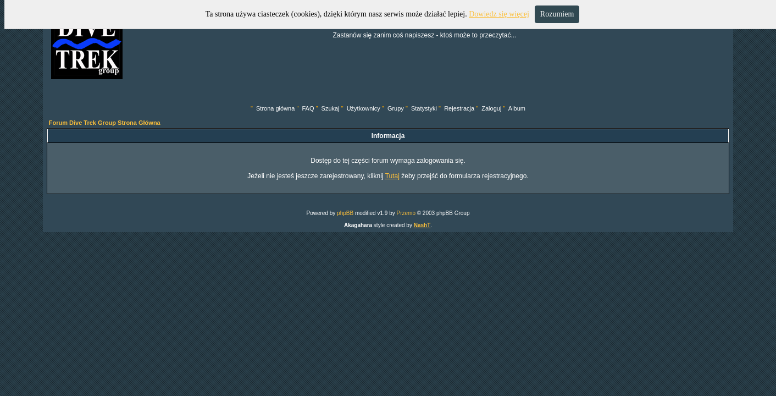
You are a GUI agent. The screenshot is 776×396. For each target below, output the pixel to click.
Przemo (405, 213)
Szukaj (331, 108)
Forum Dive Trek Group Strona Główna (104, 122)
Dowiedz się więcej (499, 14)
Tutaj (392, 176)
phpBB (345, 213)
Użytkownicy (363, 108)
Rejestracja (459, 108)
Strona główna (275, 108)
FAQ (308, 108)
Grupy (395, 108)
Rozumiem (557, 14)
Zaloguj (491, 108)
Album (516, 108)
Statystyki (424, 108)
